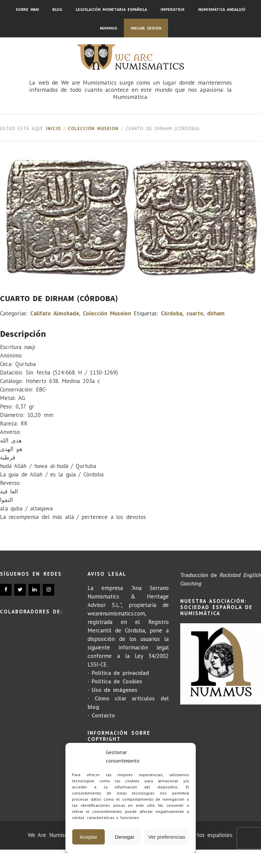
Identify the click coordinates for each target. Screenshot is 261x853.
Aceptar (88, 837)
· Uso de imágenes (112, 690)
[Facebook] (6, 590)
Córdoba (171, 313)
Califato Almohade (54, 313)
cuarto (194, 313)
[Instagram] (48, 590)
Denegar (124, 837)
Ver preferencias (166, 837)
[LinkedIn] (34, 590)
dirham (216, 313)
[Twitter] (20, 590)
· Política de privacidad (118, 673)
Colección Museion (93, 129)
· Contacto (101, 715)
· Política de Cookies (115, 681)
